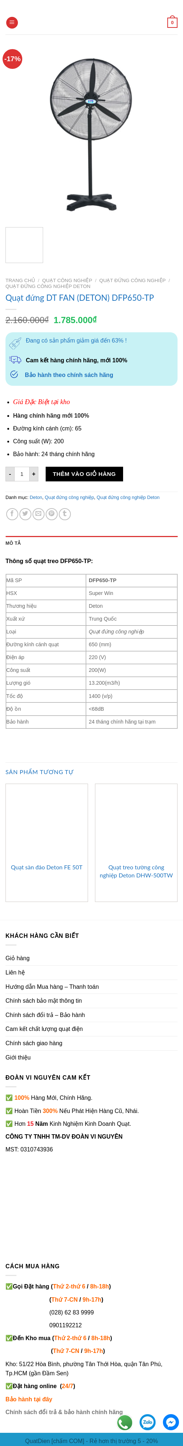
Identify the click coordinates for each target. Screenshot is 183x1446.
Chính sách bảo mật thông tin (43, 1001)
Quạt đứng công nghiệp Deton (48, 286)
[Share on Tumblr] (65, 514)
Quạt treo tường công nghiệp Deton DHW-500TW (136, 871)
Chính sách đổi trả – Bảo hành (45, 1015)
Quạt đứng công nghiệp (132, 280)
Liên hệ (15, 972)
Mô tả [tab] (12, 543)
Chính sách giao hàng (33, 1043)
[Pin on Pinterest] (52, 514)
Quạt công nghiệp (67, 280)
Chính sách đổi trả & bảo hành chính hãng (64, 1412)
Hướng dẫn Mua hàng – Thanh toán (52, 987)
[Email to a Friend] (39, 514)
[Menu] (12, 23)
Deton (36, 497)
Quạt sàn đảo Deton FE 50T (47, 866)
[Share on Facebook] (12, 514)
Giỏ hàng (17, 958)
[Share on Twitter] (25, 514)
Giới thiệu (18, 1057)
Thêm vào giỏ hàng (84, 474)
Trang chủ (20, 280)
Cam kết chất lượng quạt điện (44, 1029)
